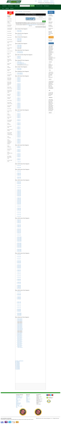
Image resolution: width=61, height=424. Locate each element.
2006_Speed (19, 69)
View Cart (11, 8)
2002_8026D (19, 314)
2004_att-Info (19, 342)
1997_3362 (19, 210)
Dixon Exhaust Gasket (9, 48)
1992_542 (18, 158)
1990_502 (18, 150)
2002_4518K (19, 249)
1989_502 (18, 149)
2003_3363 (19, 212)
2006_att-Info (19, 346)
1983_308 (18, 84)
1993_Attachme (19, 318)
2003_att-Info (19, 340)
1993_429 (18, 143)
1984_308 (18, 85)
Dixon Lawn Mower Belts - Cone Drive (9, 78)
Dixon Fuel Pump (9, 53)
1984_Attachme (19, 327)
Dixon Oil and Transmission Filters (9, 91)
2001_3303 (19, 193)
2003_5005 (19, 256)
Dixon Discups (9, 39)
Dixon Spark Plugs (9, 117)
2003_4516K (19, 246)
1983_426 (18, 122)
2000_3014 (19, 181)
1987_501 (18, 147)
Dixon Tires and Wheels (9, 130)
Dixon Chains (9, 35)
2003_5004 (19, 254)
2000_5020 (19, 260)
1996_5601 (19, 287)
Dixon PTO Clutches (9, 95)
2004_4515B (19, 241)
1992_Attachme (19, 319)
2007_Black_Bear (20, 52)
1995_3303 (19, 189)
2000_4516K (19, 243)
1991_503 (18, 154)
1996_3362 (19, 209)
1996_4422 (19, 226)
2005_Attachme (19, 345)
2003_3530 (19, 214)
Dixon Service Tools (9, 111)
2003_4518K (19, 250)
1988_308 (18, 89)
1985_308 (18, 86)
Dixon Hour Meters (9, 70)
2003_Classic (19, 31)
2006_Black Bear (20, 51)
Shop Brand (4, 5)
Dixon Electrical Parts (9, 42)
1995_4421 (19, 220)
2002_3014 (19, 183)
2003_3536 (19, 216)
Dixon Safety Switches (9, 106)
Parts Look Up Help (39, 5)
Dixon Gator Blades (9, 64)
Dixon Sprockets (9, 124)
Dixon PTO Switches (9, 98)
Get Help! (51, 37)
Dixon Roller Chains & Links (9, 103)
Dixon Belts (9, 31)
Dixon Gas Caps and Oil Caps (9, 60)
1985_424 (18, 116)
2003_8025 (19, 311)
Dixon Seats (9, 108)
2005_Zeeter (19, 68)
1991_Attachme (19, 320)
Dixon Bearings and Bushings (9, 29)
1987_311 (18, 94)
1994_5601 (19, 285)
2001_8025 (19, 309)
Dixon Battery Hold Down (9, 26)
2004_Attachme (19, 343)
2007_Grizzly (19, 40)
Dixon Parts (20, 11)
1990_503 (18, 153)
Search (32, 5)
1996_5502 (19, 282)
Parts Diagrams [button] (46, 5)
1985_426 (18, 124)
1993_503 (18, 156)
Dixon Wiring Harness (9, 149)
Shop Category (10, 5)
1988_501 (18, 146)
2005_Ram (19, 56)
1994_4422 (19, 224)
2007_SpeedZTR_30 (20, 62)
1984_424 (18, 115)
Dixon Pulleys (9, 100)
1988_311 (18, 95)
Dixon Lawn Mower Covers (9, 88)
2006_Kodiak (19, 46)
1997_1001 (19, 165)
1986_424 (18, 117)
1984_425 (18, 120)
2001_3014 (19, 182)
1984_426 (18, 123)
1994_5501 (19, 279)
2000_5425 (19, 277)
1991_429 (18, 141)
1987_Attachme (19, 324)
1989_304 (18, 77)
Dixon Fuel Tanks (9, 57)
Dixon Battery (9, 18)
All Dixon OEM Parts (9, 161)
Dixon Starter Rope (9, 127)
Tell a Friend (51, 43)
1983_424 (18, 114)
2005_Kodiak (19, 45)
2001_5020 (19, 261)
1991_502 (18, 151)
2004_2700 (19, 178)
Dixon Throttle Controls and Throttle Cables (9, 133)
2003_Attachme (19, 341)
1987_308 (18, 88)
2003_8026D (19, 315)
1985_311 (18, 92)
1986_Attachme (19, 325)
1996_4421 (19, 221)
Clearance (16, 5)
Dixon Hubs (9, 72)
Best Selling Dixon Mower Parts (9, 157)
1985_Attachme (19, 326)
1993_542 (18, 159)
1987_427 (18, 127)
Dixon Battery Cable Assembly (9, 22)
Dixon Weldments (9, 146)
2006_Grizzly (19, 39)
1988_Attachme (19, 323)
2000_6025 (19, 293)
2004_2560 (19, 177)
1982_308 (18, 83)
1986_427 (18, 126)
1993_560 (19, 161)
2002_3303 (19, 194)
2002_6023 (19, 291)
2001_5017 (19, 258)
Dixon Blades (9, 33)
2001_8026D (19, 313)
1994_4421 (19, 219)
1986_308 (18, 87)
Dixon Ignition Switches (9, 75)
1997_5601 (19, 288)
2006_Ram (19, 57)
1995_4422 (19, 225)
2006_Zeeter (19, 61)
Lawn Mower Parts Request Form (32, 24)
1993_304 (18, 81)
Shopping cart (52, 2)
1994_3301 (19, 185)
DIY (3, 8)
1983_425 (18, 119)
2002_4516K (19, 245)
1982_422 (18, 111)
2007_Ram (19, 58)
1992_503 (18, 155)
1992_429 (18, 142)
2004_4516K (19, 247)
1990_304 (18, 78)
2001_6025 (19, 294)
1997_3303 (19, 191)
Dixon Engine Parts (9, 45)
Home (16, 11)
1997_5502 (19, 283)
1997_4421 (19, 222)
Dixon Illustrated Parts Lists (9, 153)
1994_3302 (19, 187)
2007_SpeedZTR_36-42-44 (21, 63)
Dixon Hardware (8, 67)
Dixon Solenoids (9, 114)
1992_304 (18, 80)
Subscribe (7, 8)
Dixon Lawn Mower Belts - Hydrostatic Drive (9, 83)
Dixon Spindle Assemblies (9, 121)
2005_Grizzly (19, 38)
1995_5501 (19, 280)
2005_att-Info (19, 344)
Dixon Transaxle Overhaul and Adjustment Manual (9, 141)
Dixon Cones (9, 37)
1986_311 (18, 93)
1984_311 (18, 91)
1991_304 (18, 79)
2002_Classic (19, 30)
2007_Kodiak (19, 47)
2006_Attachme (20, 347)
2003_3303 (19, 195)
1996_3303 (19, 190)
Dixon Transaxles (9, 137)
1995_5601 (19, 286)
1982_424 (18, 113)
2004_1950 (19, 167)
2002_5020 (19, 262)
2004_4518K (19, 251)
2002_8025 (19, 310)
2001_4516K (19, 244)
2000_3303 (19, 192)
